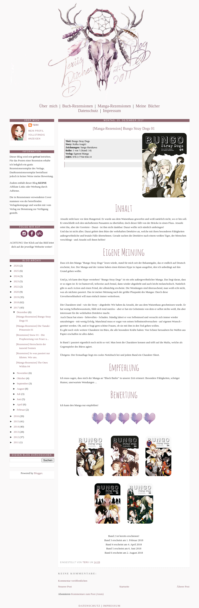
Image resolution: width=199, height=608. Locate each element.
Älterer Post (183, 586)
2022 (17, 286)
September (23, 383)
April (20, 404)
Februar (21, 409)
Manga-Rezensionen (114, 106)
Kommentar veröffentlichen (72, 580)
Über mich (48, 106)
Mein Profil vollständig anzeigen (36, 135)
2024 (17, 276)
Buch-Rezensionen (77, 106)
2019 (17, 297)
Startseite (124, 586)
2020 (17, 291)
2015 (17, 421)
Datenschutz (88, 110)
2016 (17, 416)
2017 (17, 307)
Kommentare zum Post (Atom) (87, 594)
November (22, 373)
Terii (36, 125)
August (21, 388)
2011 (17, 442)
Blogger (38, 473)
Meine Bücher (148, 106)
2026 (17, 265)
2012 (17, 437)
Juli (19, 393)
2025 (17, 270)
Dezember (22, 312)
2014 (17, 426)
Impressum (112, 110)
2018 (17, 302)
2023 (17, 281)
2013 (17, 431)
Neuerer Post (65, 586)
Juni (19, 399)
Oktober (21, 378)
